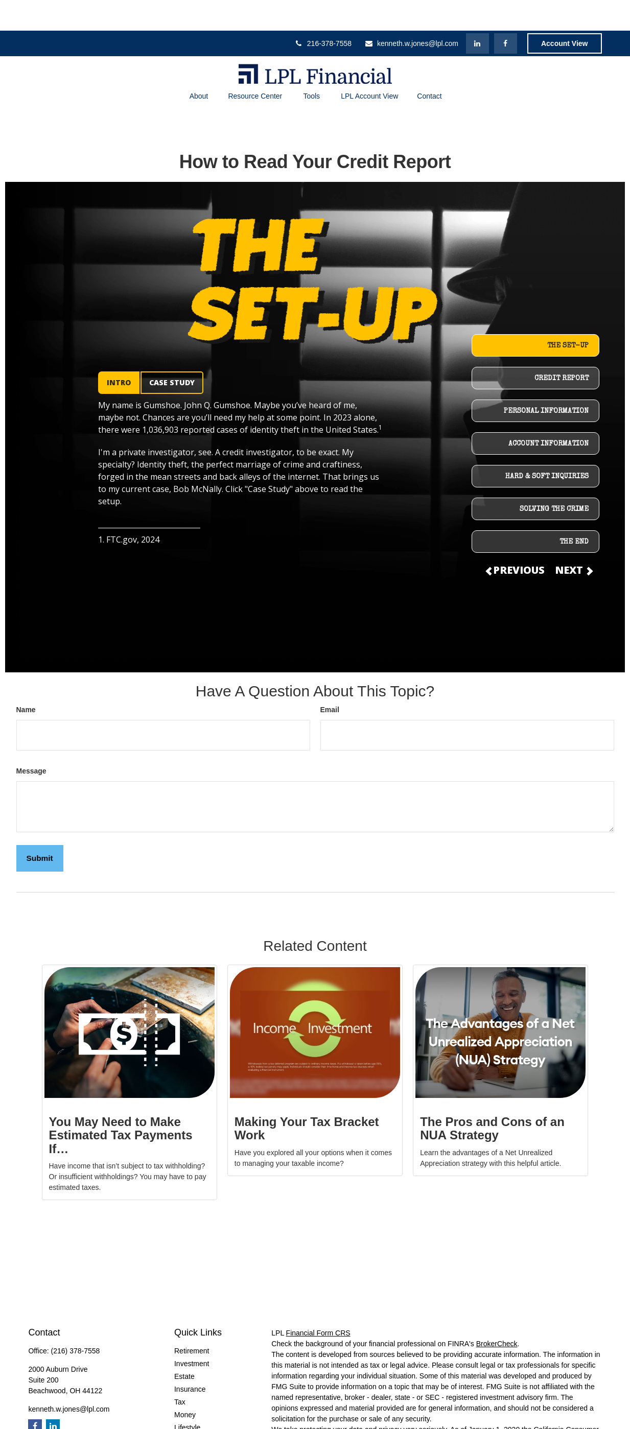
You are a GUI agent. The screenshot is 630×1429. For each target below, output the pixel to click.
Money (185, 1384)
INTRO (119, 352)
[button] (199, 65)
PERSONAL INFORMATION (546, 380)
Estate (184, 1346)
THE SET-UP (568, 315)
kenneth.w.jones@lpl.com (411, 13)
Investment (191, 1333)
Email (329, 679)
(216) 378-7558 (75, 1320)
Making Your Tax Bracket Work (307, 1097)
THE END (574, 511)
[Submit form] (39, 827)
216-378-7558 (323, 13)
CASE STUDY (172, 352)
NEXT (573, 539)
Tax (179, 1371)
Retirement (191, 1320)
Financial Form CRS (318, 1302)
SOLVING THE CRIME (554, 478)
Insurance (189, 1358)
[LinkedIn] (477, 13)
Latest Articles (196, 1409)
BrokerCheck (497, 1313)
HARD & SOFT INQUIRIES (547, 446)
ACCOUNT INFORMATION (548, 413)
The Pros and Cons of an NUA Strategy (492, 1097)
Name (26, 679)
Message (31, 740)
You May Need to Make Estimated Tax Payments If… (121, 1104)
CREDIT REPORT (561, 348)
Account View (564, 13)
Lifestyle (187, 1397)
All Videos (190, 1422)
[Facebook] (505, 13)
